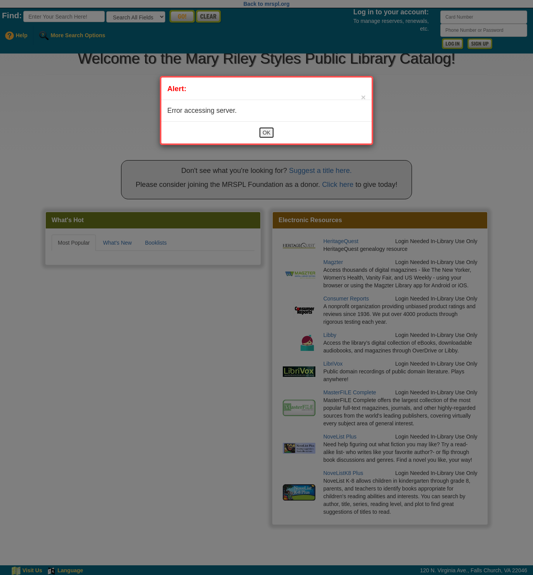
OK (266, 133)
